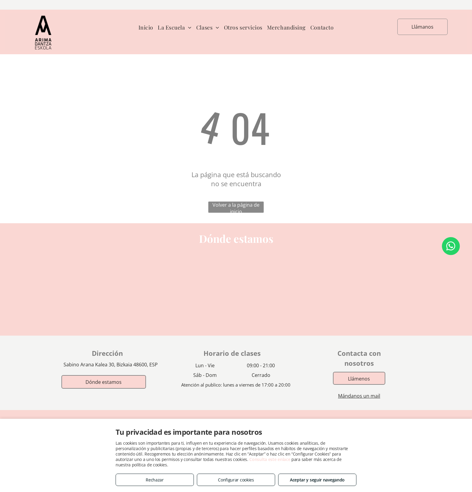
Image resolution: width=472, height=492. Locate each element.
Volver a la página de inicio (236, 207)
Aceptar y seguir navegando (317, 480)
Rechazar (155, 480)
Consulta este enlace (269, 459)
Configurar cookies (236, 480)
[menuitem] (148, 27)
